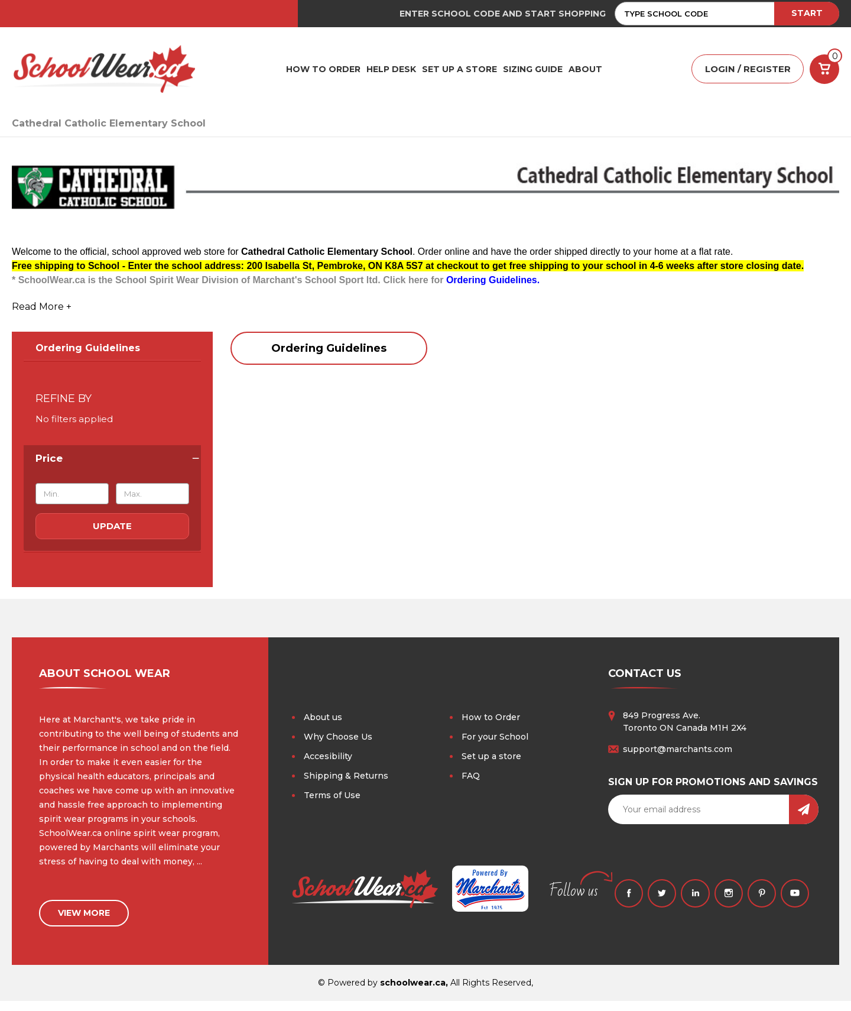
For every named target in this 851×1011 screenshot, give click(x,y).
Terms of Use (332, 795)
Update (112, 526)
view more (84, 911)
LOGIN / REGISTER (748, 69)
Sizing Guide (533, 69)
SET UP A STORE (459, 69)
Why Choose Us (338, 737)
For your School (495, 737)
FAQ (471, 776)
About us (323, 717)
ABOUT (585, 69)
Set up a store (491, 756)
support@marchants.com (677, 749)
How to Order (491, 717)
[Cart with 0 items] (824, 69)
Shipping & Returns (346, 776)
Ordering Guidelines (87, 348)
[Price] (112, 459)
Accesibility (328, 756)
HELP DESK (391, 69)
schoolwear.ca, (414, 992)
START (807, 13)
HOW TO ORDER (323, 69)
